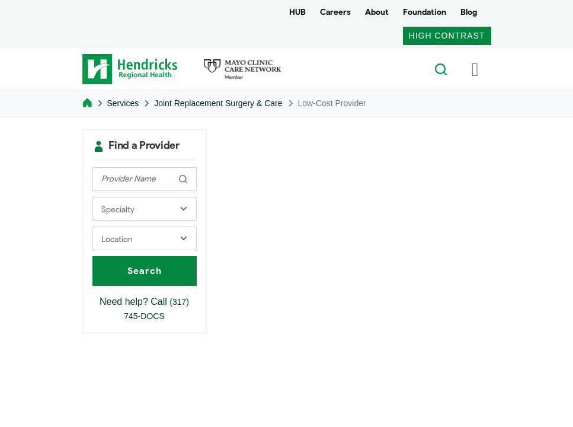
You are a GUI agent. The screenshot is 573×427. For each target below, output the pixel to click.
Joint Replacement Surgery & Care (218, 103)
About (377, 12)
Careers (335, 12)
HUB (297, 12)
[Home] (87, 103)
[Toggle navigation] (475, 69)
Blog (468, 12)
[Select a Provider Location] (144, 238)
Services (123, 103)
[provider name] (144, 179)
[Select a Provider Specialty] (144, 209)
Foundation (424, 12)
